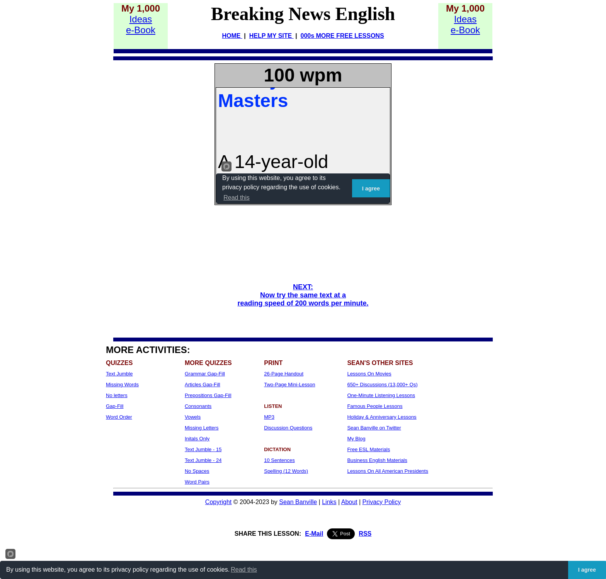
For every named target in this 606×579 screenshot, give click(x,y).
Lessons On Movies (369, 374)
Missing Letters (201, 428)
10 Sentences (279, 460)
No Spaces (197, 471)
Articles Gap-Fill (202, 384)
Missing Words (122, 384)
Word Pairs (197, 482)
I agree (587, 570)
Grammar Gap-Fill (205, 374)
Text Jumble (119, 374)
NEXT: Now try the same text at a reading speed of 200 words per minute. (302, 295)
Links (329, 502)
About (349, 502)
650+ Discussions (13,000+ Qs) (382, 384)
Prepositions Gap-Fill (208, 395)
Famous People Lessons (374, 406)
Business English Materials (377, 460)
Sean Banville (298, 502)
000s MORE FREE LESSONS (342, 35)
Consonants (198, 406)
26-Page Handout (283, 374)
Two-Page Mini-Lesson (289, 384)
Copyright (218, 502)
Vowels (193, 417)
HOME (232, 35)
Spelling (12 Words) (286, 471)
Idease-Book (140, 24)
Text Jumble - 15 (203, 449)
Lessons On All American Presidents (387, 471)
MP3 (269, 417)
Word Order (119, 417)
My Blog (356, 438)
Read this (244, 569)
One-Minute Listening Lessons (381, 395)
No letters (117, 395)
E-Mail (314, 533)
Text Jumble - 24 (203, 460)
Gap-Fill (115, 406)
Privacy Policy (382, 502)
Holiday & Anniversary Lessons (381, 417)
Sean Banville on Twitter (374, 428)
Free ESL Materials (368, 449)
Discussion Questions (288, 428)
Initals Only (197, 438)
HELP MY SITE (271, 35)
